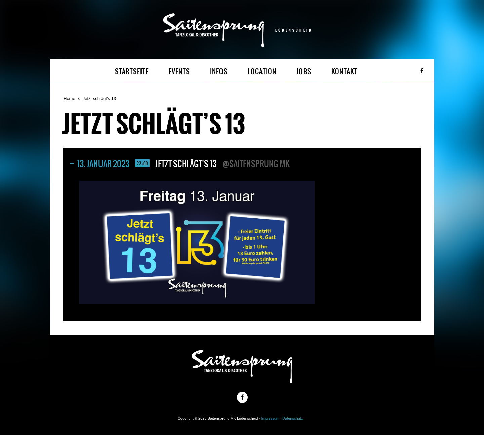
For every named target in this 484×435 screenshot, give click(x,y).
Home (69, 98)
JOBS (303, 71)
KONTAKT (344, 71)
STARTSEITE (132, 71)
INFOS (219, 71)
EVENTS (179, 71)
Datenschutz (292, 418)
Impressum (270, 418)
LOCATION (262, 71)
